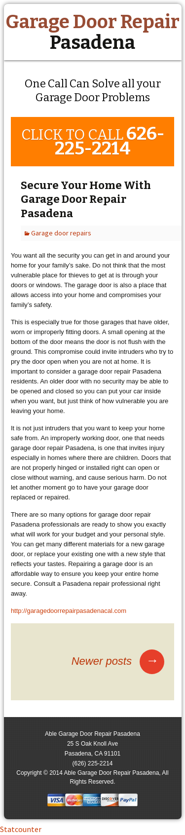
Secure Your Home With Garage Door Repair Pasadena (86, 199)
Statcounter (20, 829)
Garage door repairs (61, 232)
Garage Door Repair (92, 32)
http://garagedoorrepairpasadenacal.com (68, 610)
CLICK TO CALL (92, 141)
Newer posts (118, 661)
